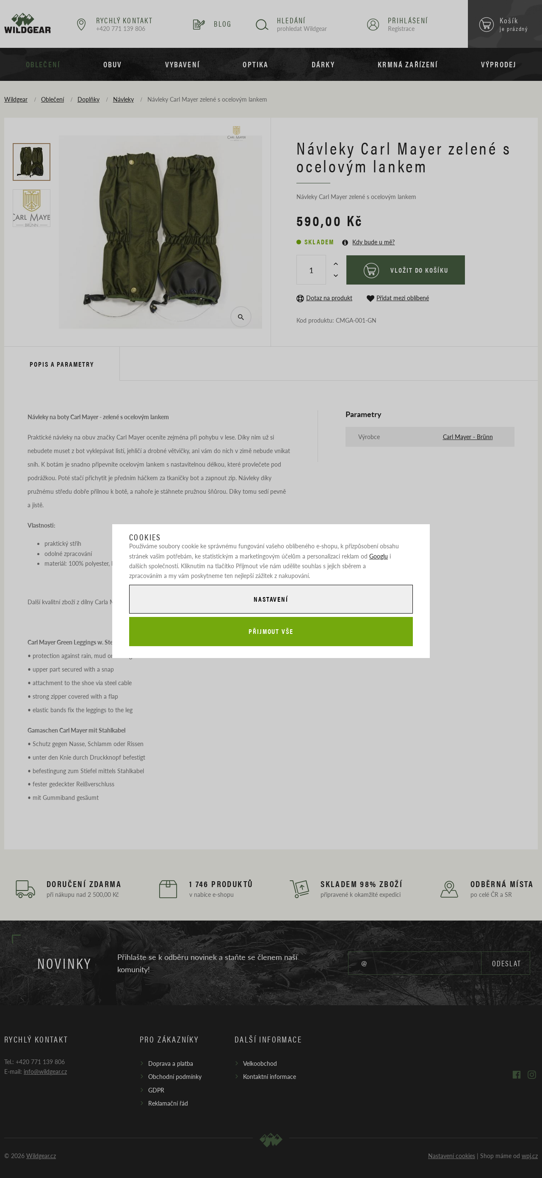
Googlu (378, 556)
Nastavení (271, 599)
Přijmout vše (271, 631)
